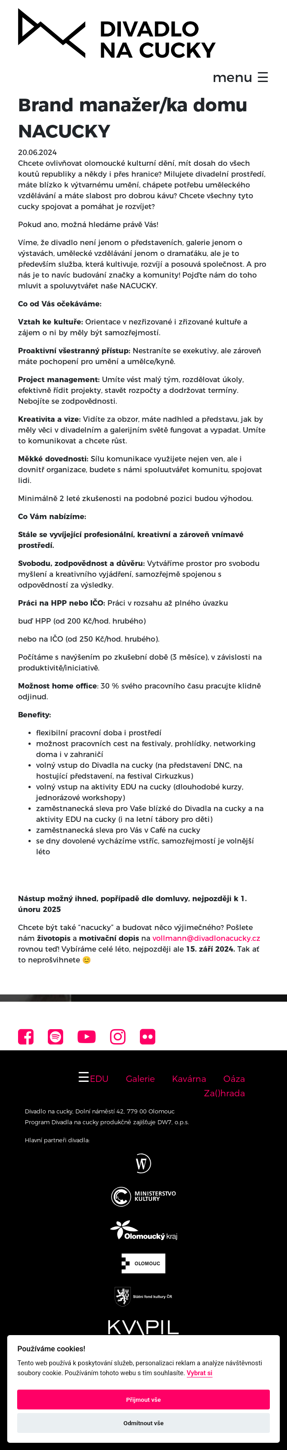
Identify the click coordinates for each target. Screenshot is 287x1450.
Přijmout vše (143, 1399)
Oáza (234, 1078)
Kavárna (189, 1078)
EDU (99, 1078)
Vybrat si (200, 1373)
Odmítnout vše (144, 1423)
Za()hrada (224, 1093)
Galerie (140, 1078)
